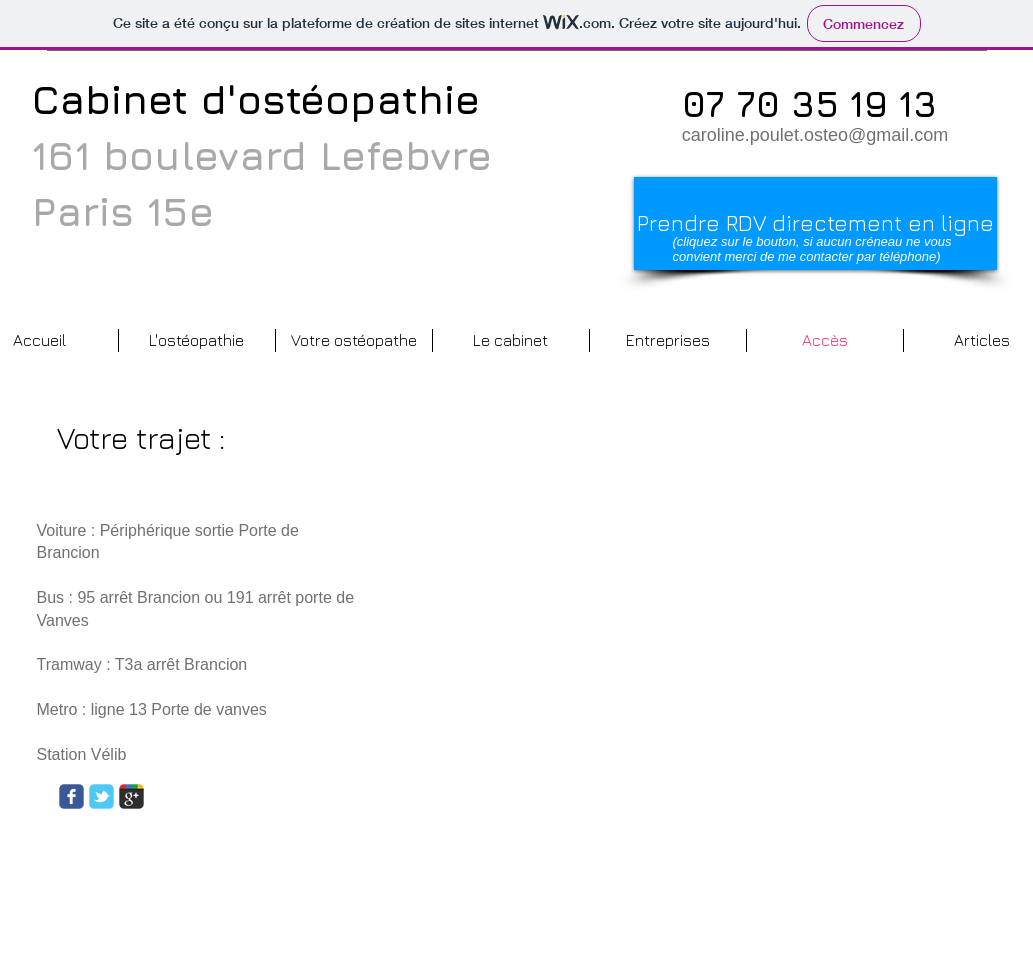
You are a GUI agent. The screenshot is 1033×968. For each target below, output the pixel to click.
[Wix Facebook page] (71, 796)
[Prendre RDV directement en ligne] (815, 223)
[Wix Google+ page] (131, 796)
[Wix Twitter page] (101, 796)
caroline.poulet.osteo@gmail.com (815, 135)
